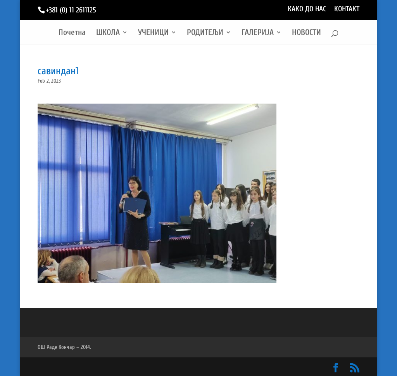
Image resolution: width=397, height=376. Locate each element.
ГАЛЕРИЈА (258, 33)
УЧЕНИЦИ (153, 33)
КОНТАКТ (346, 9)
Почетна (72, 33)
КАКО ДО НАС (307, 9)
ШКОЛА (108, 33)
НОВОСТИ (306, 33)
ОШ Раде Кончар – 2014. (64, 347)
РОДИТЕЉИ (205, 33)
